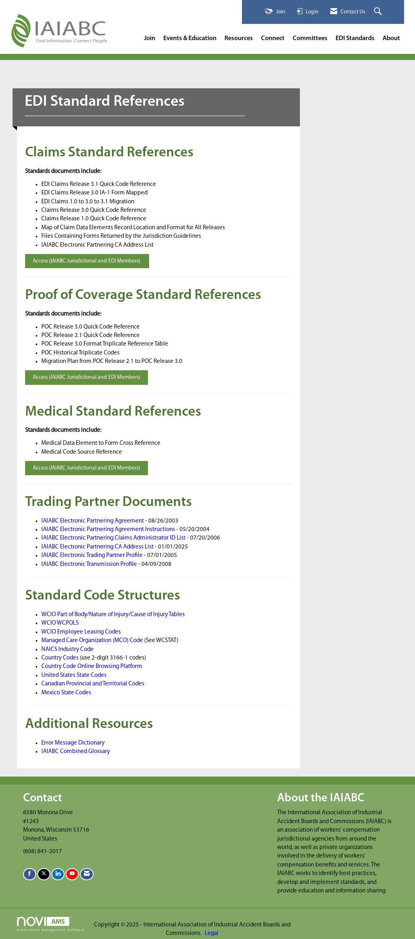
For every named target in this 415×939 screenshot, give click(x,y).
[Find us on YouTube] (72, 874)
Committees (310, 38)
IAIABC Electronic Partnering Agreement (92, 521)
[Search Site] (379, 12)
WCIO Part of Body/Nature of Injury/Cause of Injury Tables (113, 615)
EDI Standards (355, 38)
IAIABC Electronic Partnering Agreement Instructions (108, 530)
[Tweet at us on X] (43, 874)
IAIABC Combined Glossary (75, 752)
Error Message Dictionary (73, 743)
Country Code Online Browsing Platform (91, 667)
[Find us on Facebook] (29, 874)
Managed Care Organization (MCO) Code (92, 641)
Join (149, 38)
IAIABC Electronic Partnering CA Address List (97, 547)
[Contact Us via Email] (87, 874)
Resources (239, 38)
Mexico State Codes (66, 693)
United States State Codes (74, 675)
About (391, 38)
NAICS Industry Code (67, 650)
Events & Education (189, 38)
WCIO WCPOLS (60, 623)
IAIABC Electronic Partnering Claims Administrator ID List (113, 538)
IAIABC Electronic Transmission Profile (89, 564)
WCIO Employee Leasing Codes (81, 632)
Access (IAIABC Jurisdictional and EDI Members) (87, 261)
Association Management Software (51, 924)
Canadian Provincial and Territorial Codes (92, 684)
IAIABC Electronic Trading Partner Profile (92, 556)
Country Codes (60, 658)
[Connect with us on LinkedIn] (57, 874)
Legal (211, 933)
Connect (273, 38)
